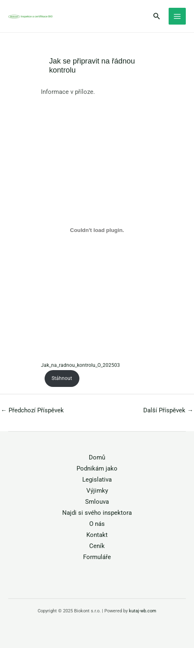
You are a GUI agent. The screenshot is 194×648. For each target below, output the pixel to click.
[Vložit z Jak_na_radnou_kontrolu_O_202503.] (97, 230)
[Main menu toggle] (177, 16)
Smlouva (97, 501)
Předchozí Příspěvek (32, 410)
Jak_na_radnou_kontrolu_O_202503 (80, 365)
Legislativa (97, 479)
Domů (97, 457)
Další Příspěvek (168, 410)
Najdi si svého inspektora (97, 512)
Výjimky (97, 490)
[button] (156, 16)
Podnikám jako (97, 468)
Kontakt (97, 535)
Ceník (97, 546)
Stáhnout (62, 378)
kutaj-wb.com (142, 611)
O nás (97, 523)
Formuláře (97, 557)
